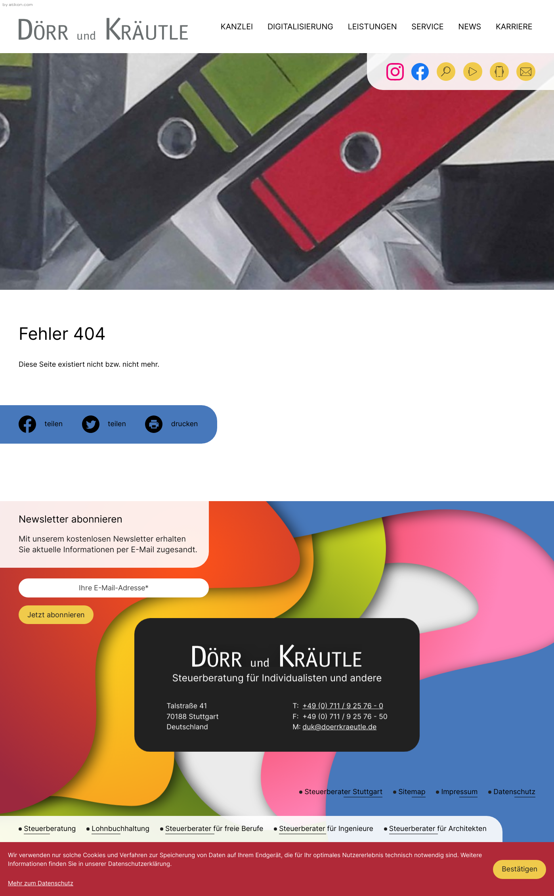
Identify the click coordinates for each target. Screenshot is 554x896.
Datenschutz (514, 792)
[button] (499, 71)
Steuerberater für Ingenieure (326, 829)
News (469, 26)
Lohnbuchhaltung (120, 829)
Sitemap (411, 792)
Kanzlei (237, 26)
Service (427, 26)
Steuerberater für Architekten (438, 829)
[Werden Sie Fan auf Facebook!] (420, 71)
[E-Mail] (114, 587)
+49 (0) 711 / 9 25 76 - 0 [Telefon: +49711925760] (342, 707)
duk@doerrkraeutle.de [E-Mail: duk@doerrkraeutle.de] (339, 728)
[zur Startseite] (103, 28)
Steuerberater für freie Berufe (214, 829)
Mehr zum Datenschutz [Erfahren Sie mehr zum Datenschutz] (40, 883)
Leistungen (372, 26)
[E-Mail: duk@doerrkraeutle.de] (525, 71)
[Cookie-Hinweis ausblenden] (519, 869)
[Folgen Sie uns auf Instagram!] (395, 71)
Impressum (459, 792)
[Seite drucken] (171, 424)
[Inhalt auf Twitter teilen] (104, 424)
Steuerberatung (50, 829)
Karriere (514, 26)
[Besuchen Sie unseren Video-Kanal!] (472, 71)
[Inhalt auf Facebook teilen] (41, 424)
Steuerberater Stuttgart (344, 792)
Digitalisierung (300, 26)
